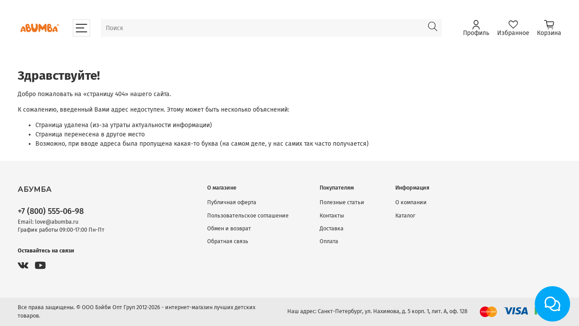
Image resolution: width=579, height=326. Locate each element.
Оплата (329, 241)
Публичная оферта (231, 202)
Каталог (405, 215)
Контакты (332, 215)
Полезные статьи (342, 202)
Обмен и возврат (229, 228)
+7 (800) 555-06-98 (51, 211)
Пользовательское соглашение (248, 215)
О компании (411, 202)
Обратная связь (227, 241)
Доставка (332, 228)
